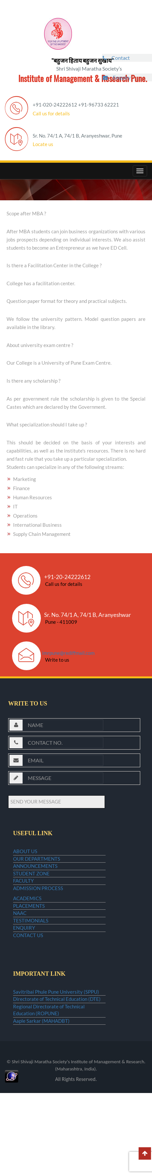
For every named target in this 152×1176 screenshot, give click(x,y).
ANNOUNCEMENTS (35, 879)
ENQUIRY (24, 982)
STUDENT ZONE (31, 891)
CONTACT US (28, 995)
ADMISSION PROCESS (38, 916)
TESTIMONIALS (30, 970)
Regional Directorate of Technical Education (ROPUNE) (49, 1085)
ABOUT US (25, 854)
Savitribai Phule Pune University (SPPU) (56, 1057)
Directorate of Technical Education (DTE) (57, 1069)
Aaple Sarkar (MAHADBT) (41, 1101)
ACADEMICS (27, 932)
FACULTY (23, 904)
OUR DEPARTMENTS (36, 867)
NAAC (19, 957)
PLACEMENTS (29, 945)
